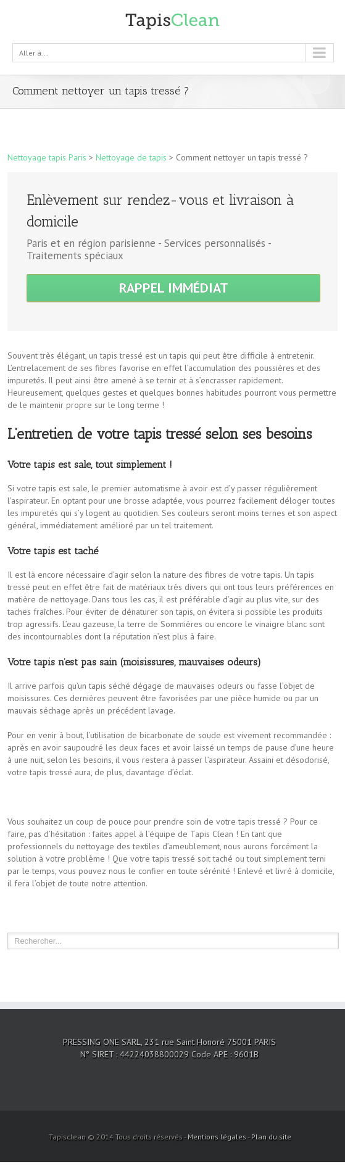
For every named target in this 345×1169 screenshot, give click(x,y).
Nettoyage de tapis (131, 157)
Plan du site (271, 1136)
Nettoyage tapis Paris (46, 157)
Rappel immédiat (173, 287)
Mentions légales (217, 1136)
